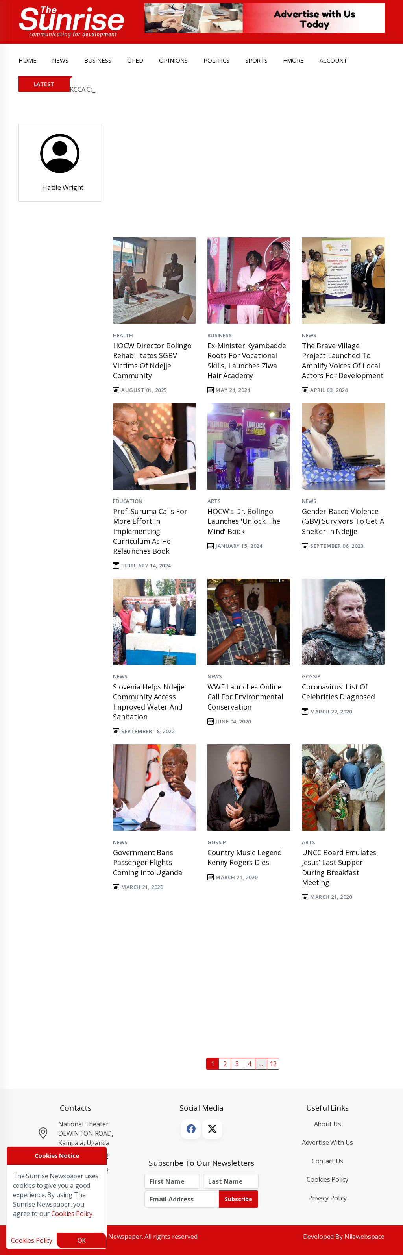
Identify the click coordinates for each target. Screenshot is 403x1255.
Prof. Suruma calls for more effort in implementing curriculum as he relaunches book (150, 531)
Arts (213, 501)
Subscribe (238, 1199)
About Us (327, 1124)
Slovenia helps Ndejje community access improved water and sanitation (149, 701)
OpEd (135, 60)
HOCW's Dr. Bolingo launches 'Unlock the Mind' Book (243, 521)
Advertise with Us (327, 1142)
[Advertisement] (243, 173)
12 (273, 1063)
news (60, 60)
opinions (173, 60)
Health (123, 335)
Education (127, 501)
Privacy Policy (327, 1198)
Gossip (311, 676)
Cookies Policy (327, 1179)
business (97, 60)
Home (27, 60)
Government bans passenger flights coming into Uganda (147, 862)
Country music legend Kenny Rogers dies (244, 857)
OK (82, 1240)
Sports (256, 60)
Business (219, 335)
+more (293, 60)
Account (333, 60)
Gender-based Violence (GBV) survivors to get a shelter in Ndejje (343, 521)
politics (216, 60)
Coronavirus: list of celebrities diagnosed (338, 691)
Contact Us (328, 1161)
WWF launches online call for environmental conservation (245, 696)
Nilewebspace (364, 1236)
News (309, 335)
